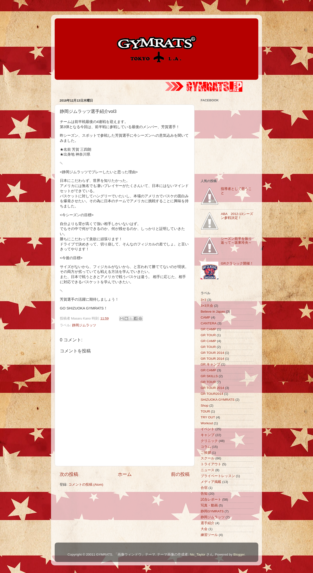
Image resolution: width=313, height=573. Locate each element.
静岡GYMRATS (212, 511)
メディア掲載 (211, 482)
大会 (204, 529)
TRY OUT (208, 417)
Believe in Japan (213, 311)
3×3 (203, 300)
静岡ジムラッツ (84, 325)
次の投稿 (69, 474)
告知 (204, 493)
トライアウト (211, 464)
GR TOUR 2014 (212, 353)
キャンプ (207, 435)
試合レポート (211, 499)
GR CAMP (208, 329)
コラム (206, 447)
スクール (207, 458)
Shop (205, 405)
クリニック (209, 441)
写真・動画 (209, 505)
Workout (207, 423)
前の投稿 (180, 474)
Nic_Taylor (197, 554)
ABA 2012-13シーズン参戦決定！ (237, 216)
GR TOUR (208, 335)
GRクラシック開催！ (237, 263)
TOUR (205, 411)
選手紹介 (207, 523)
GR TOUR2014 (212, 394)
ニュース (207, 470)
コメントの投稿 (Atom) (85, 484)
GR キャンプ (210, 364)
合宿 (204, 488)
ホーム (125, 474)
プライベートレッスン (218, 476)
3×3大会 (207, 305)
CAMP (205, 317)
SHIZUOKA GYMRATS (218, 399)
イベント (207, 429)
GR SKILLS (209, 376)
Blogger (239, 554)
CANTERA (209, 323)
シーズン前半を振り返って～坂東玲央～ (236, 240)
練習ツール (209, 535)
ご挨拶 (206, 452)
